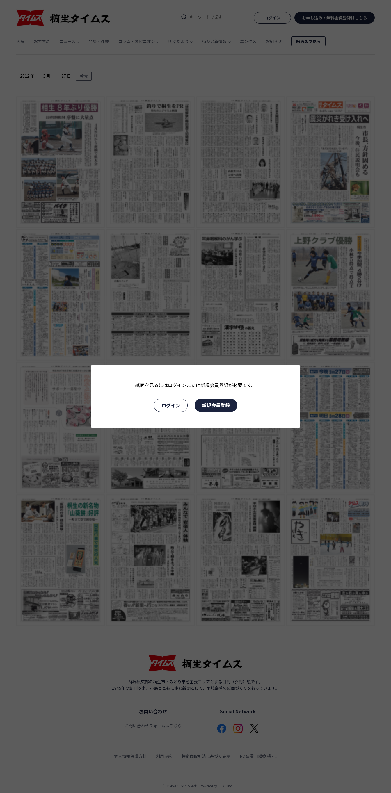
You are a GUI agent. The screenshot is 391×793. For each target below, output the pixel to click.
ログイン (170, 405)
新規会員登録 (216, 405)
